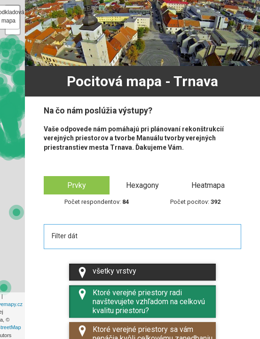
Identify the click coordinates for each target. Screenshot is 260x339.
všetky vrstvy (106, 272)
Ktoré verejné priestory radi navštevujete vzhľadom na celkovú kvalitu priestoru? (141, 301)
